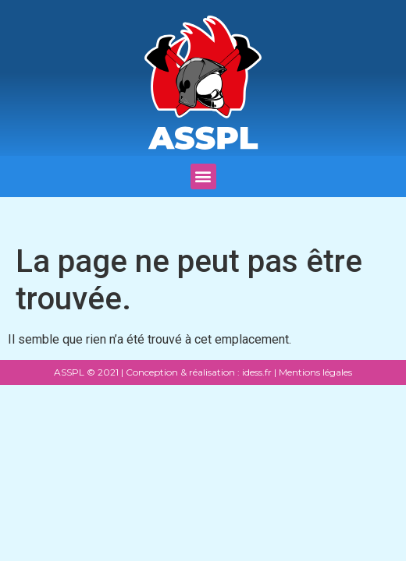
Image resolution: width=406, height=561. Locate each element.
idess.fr (256, 372)
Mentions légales (315, 372)
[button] (203, 176)
